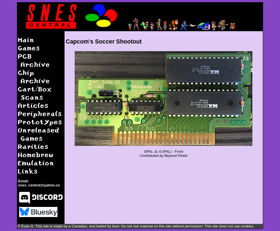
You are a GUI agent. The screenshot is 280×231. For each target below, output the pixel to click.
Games (29, 47)
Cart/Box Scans (35, 93)
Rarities (33, 146)
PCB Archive (34, 60)
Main (26, 39)
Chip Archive (34, 76)
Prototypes (40, 121)
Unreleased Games (39, 134)
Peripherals (40, 113)
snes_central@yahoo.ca (39, 185)
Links (28, 170)
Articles (33, 105)
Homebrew (36, 154)
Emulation (36, 162)
